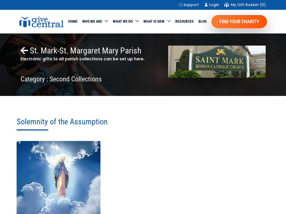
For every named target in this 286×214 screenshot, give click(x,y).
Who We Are (92, 21)
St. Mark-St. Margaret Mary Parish (81, 51)
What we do (123, 21)
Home (72, 21)
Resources (184, 21)
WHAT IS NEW (153, 21)
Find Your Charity (239, 21)
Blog (202, 21)
